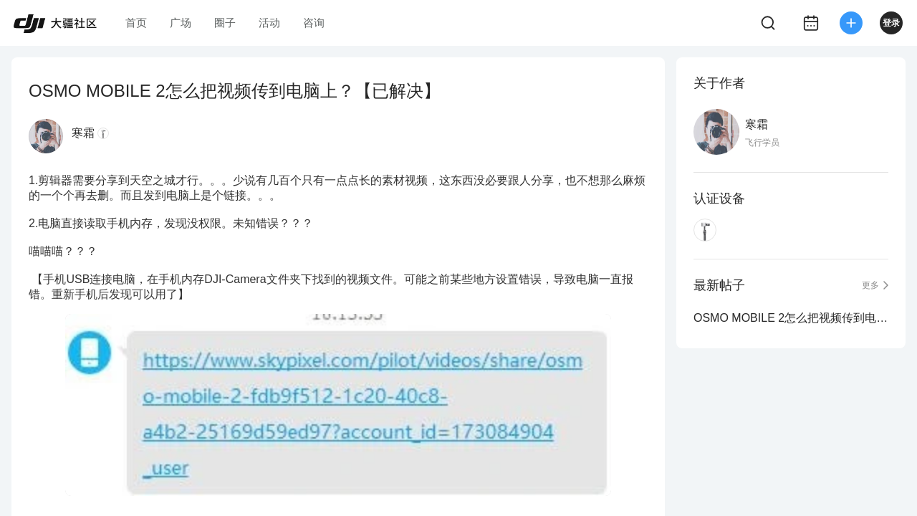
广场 (180, 22)
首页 (136, 22)
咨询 (314, 22)
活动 (269, 22)
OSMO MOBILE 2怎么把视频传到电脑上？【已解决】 (790, 318)
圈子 (225, 22)
